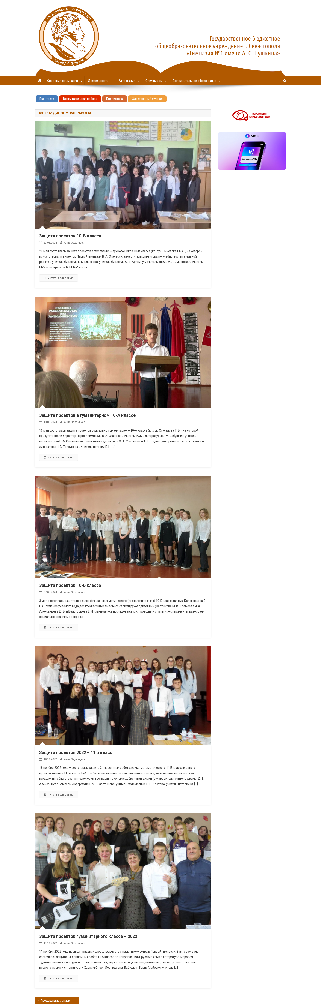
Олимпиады (153, 80)
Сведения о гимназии (62, 80)
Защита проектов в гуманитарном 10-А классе (87, 415)
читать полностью (58, 278)
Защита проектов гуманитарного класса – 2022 (88, 936)
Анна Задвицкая (74, 242)
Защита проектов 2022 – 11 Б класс (75, 752)
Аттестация (127, 80)
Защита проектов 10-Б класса (70, 585)
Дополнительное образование (194, 80)
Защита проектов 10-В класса (70, 235)
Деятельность (98, 80)
